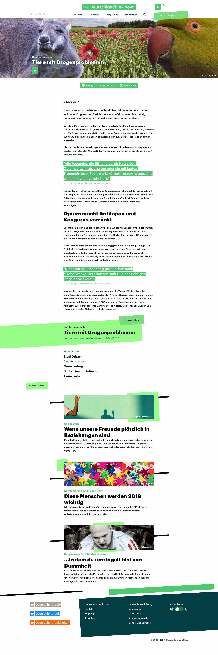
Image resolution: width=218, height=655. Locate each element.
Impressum (135, 608)
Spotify (87, 85)
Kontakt (89, 608)
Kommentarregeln (138, 618)
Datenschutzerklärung (140, 604)
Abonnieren (128, 85)
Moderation (131, 14)
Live (160, 15)
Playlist (171, 15)
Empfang (90, 613)
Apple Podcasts (107, 85)
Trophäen (90, 618)
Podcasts (94, 14)
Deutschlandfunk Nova (97, 604)
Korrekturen (135, 613)
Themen (78, 14)
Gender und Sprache (140, 622)
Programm (112, 14)
